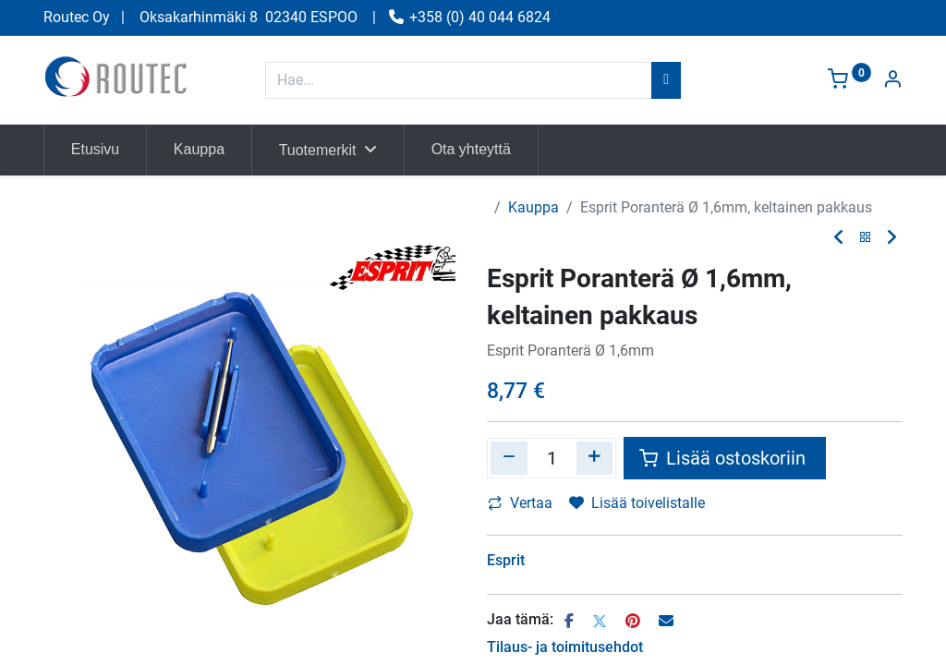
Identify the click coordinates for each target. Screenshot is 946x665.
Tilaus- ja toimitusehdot (565, 647)
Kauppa (533, 207)
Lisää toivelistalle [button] (637, 503)
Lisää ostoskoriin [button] (724, 458)
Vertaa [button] (520, 503)
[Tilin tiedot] (892, 81)
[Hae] (666, 80)
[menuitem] (95, 150)
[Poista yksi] (509, 458)
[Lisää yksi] (594, 458)
